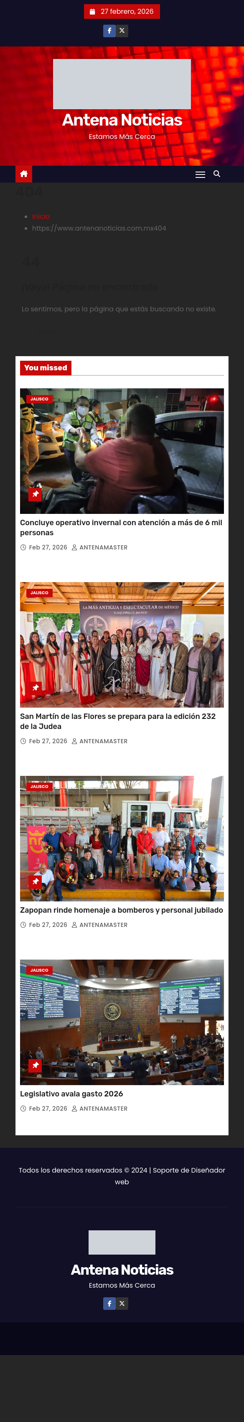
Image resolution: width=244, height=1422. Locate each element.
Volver (46, 332)
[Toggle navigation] (200, 174)
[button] (219, 174)
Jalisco (39, 399)
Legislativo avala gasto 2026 (71, 1094)
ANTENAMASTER (99, 547)
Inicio (41, 216)
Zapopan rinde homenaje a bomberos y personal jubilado (121, 910)
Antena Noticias (122, 120)
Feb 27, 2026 (49, 547)
